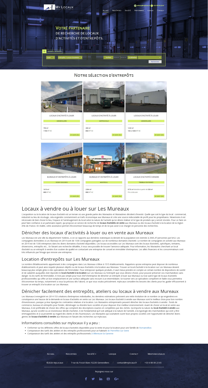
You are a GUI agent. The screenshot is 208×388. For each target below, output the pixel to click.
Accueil (50, 354)
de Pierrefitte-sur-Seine (118, 330)
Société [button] (91, 354)
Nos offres (71, 354)
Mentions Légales (156, 354)
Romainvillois (145, 327)
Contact (134, 354)
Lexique (112, 354)
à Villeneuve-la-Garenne (102, 333)
